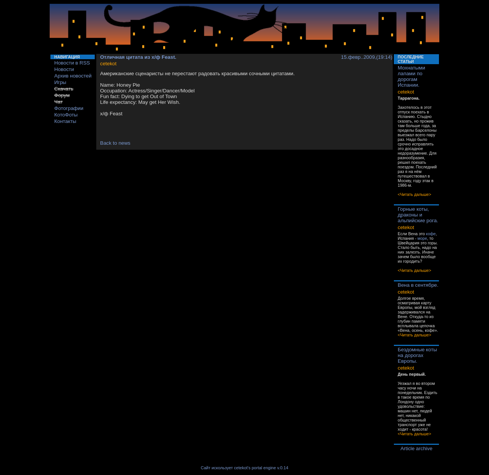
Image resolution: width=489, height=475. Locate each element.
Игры (60, 82)
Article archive (416, 448)
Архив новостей (73, 76)
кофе (431, 233)
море (422, 238)
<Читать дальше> (414, 194)
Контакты (65, 121)
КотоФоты (66, 115)
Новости (64, 69)
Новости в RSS (72, 63)
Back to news (115, 143)
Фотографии (68, 108)
